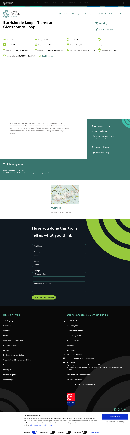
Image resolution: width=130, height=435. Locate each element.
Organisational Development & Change (18, 360)
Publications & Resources (109, 14)
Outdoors (6, 365)
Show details (95, 431)
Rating (36, 271)
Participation (8, 370)
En (122, 3)
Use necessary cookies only (115, 421)
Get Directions (47, 56)
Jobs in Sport (83, 3)
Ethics (5, 336)
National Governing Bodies (13, 355)
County (36, 261)
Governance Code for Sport (13, 341)
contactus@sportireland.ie (83, 359)
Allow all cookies (115, 415)
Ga (125, 3)
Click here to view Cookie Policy (41, 424)
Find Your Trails (62, 14)
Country (37, 252)
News (46, 3)
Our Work (72, 3)
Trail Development (77, 14)
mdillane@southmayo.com (13, 170)
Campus (6, 331)
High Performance (10, 346)
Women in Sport (9, 375)
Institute (6, 350)
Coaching (7, 326)
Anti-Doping (8, 321)
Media (62, 3)
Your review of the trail (42, 283)
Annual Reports (9, 380)
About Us (37, 3)
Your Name (38, 246)
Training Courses (91, 14)
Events (54, 3)
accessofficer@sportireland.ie (83, 385)
